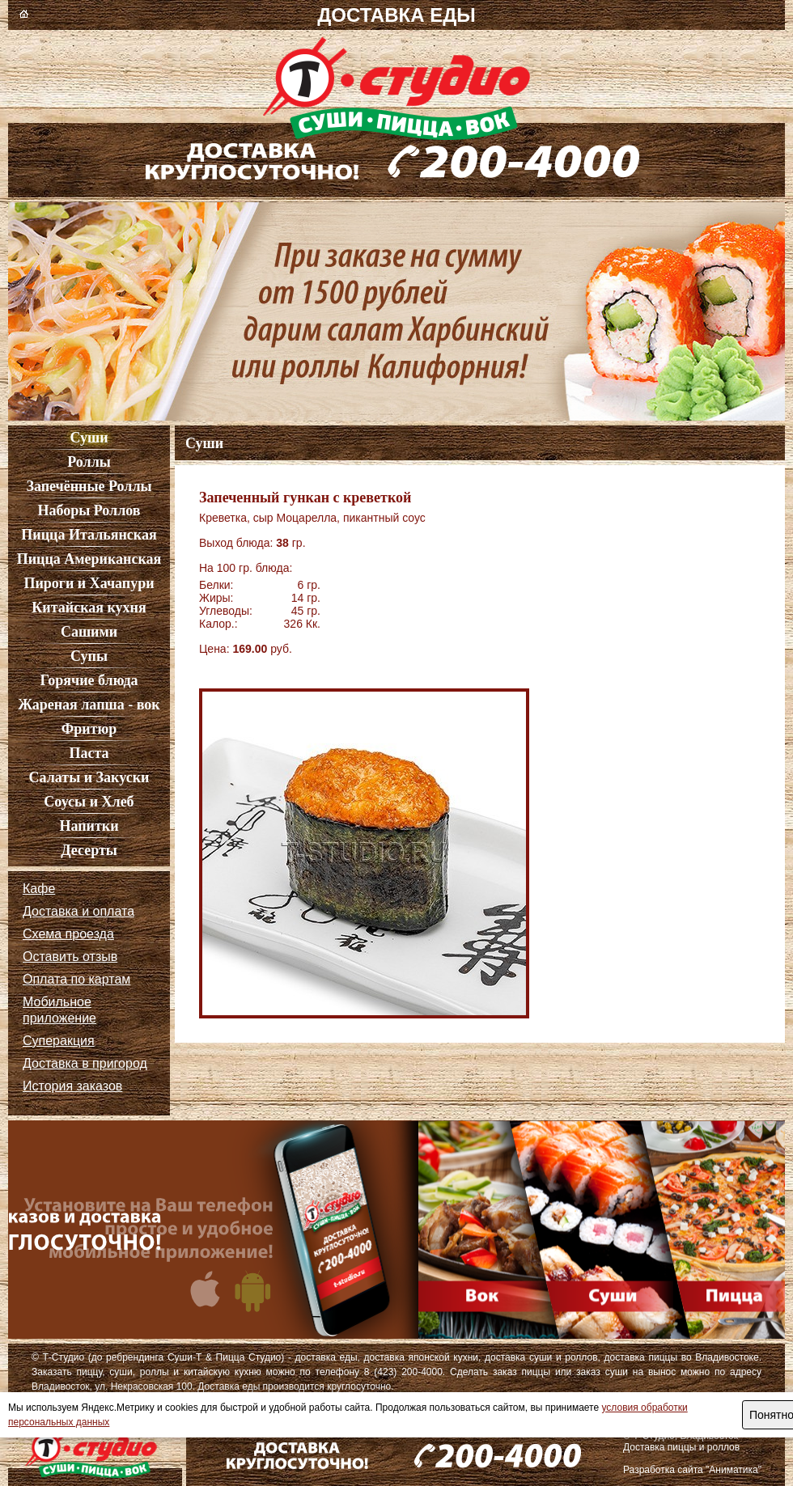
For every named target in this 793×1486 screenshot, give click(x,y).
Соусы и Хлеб (89, 802)
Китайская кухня (89, 607)
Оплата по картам (76, 979)
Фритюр (89, 729)
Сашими (89, 632)
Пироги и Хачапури (88, 583)
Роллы (89, 462)
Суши (89, 438)
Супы (89, 656)
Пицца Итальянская (88, 535)
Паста (88, 753)
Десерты (89, 850)
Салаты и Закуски (89, 777)
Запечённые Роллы (88, 486)
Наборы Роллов (88, 510)
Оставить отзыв (70, 956)
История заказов (72, 1086)
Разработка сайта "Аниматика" (692, 1469)
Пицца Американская (89, 559)
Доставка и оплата (78, 911)
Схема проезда (68, 934)
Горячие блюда (89, 680)
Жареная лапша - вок (88, 704)
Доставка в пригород (85, 1063)
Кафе (39, 888)
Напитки (88, 826)
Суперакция (59, 1041)
